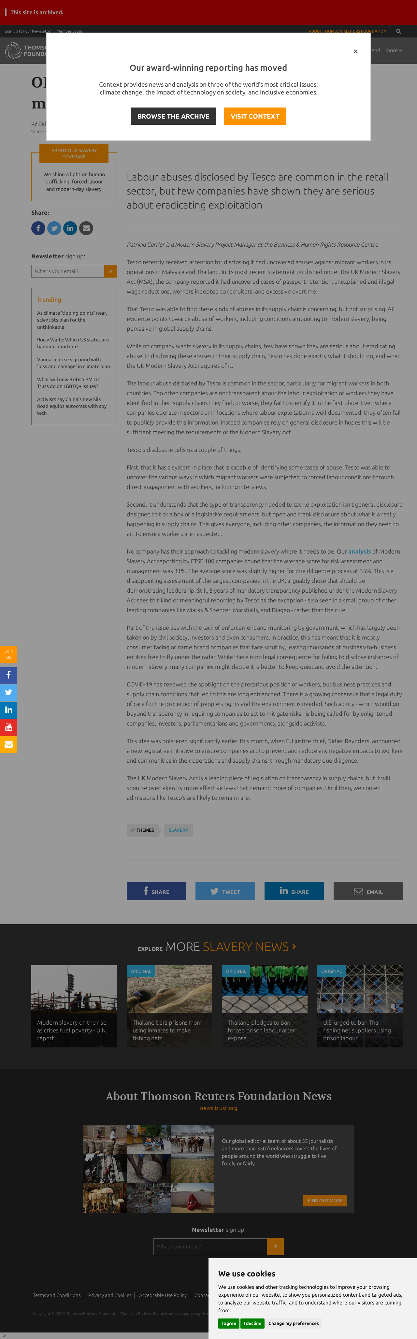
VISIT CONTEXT (255, 116)
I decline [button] (252, 1323)
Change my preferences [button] (293, 1323)
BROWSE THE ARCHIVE (173, 116)
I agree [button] (229, 1323)
